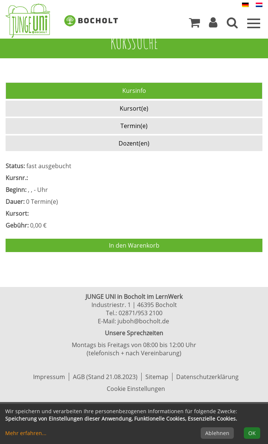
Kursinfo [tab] (134, 90)
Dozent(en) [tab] (134, 143)
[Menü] (253, 22)
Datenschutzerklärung (207, 377)
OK (252, 433)
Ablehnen (217, 433)
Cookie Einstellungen (136, 389)
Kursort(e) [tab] (134, 108)
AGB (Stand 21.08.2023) (105, 377)
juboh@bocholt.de (143, 321)
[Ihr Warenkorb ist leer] (194, 24)
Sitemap (156, 377)
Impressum (49, 377)
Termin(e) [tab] (134, 126)
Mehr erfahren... (25, 433)
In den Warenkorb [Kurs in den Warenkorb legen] (134, 245)
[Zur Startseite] (33, 21)
